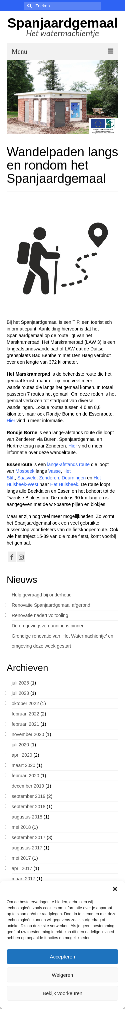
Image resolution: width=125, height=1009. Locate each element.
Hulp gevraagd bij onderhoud (42, 594)
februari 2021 (25, 724)
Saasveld (27, 477)
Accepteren (62, 956)
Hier (12, 420)
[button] (115, 889)
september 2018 (28, 806)
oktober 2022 (25, 703)
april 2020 (22, 755)
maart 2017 (23, 878)
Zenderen (49, 477)
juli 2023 (20, 693)
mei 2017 (21, 858)
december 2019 (28, 786)
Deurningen (74, 477)
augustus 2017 (27, 847)
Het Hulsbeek (64, 484)
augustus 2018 (27, 817)
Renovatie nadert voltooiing (40, 615)
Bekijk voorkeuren (62, 993)
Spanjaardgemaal (62, 23)
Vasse (54, 471)
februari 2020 (25, 775)
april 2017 (22, 868)
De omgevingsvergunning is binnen (48, 625)
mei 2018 (21, 827)
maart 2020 (23, 765)
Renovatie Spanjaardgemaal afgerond (51, 605)
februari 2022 (25, 713)
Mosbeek (24, 471)
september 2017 (28, 837)
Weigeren (62, 975)
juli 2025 (20, 683)
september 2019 (28, 796)
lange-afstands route (68, 464)
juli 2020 (20, 744)
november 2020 (28, 734)
